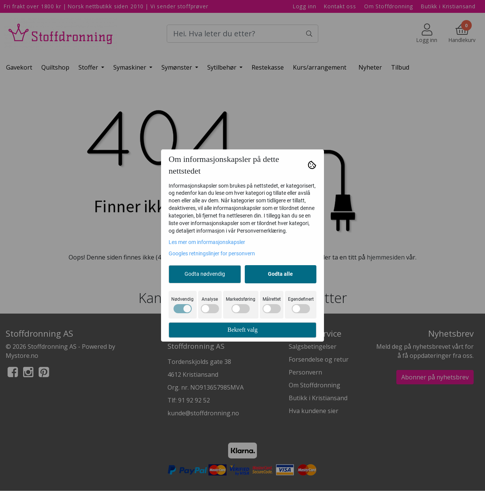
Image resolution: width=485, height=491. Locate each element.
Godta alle (280, 274)
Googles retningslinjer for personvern (212, 253)
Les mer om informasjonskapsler (207, 242)
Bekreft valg (242, 329)
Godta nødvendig (205, 274)
